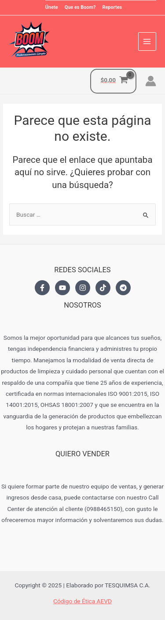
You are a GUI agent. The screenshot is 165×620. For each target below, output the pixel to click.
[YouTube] (62, 287)
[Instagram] (82, 287)
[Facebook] (42, 287)
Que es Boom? (80, 7)
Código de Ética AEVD (82, 601)
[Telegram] (123, 287)
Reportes (112, 7)
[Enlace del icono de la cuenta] (150, 80)
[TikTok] (102, 287)
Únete (51, 7)
